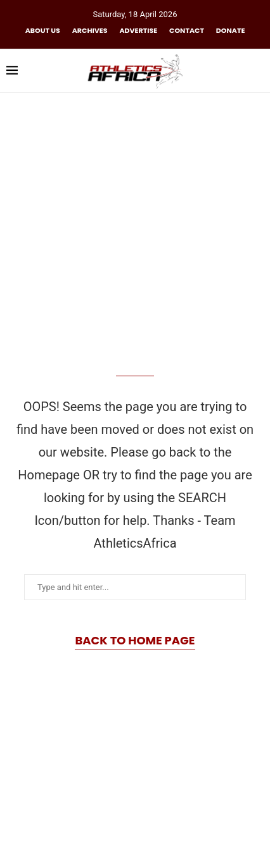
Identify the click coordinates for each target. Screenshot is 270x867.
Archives (90, 30)
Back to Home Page (135, 640)
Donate (230, 30)
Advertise (138, 30)
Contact (186, 30)
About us (42, 30)
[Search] (257, 70)
